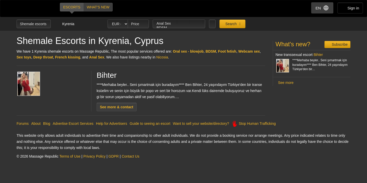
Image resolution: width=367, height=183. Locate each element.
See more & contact (116, 107)
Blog (46, 123)
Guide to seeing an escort (150, 123)
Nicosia (162, 57)
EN (322, 8)
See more (286, 83)
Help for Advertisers (111, 123)
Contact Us (130, 156)
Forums (23, 123)
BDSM (179, 28)
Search (230, 24)
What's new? (293, 44)
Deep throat (43, 57)
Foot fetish (227, 51)
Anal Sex (179, 23)
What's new (98, 7)
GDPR (114, 156)
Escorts (71, 7)
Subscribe (339, 44)
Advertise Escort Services (73, 123)
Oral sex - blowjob (188, 51)
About (36, 123)
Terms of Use (69, 156)
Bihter (106, 75)
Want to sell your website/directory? (201, 123)
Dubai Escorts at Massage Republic (34, 9)
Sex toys (24, 57)
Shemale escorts (33, 24)
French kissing (67, 57)
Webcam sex (249, 51)
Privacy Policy (94, 156)
